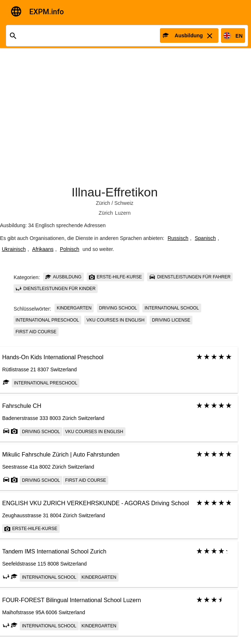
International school (172, 308)
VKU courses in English (115, 320)
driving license (171, 320)
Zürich (103, 203)
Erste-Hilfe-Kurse (115, 277)
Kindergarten (74, 308)
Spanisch (205, 238)
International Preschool (47, 320)
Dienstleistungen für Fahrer (190, 277)
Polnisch (69, 249)
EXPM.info (46, 11)
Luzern (123, 213)
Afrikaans (42, 249)
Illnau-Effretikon (114, 192)
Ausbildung (63, 277)
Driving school (118, 308)
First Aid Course (36, 331)
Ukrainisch (14, 249)
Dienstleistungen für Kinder (56, 289)
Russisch (178, 238)
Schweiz (123, 203)
